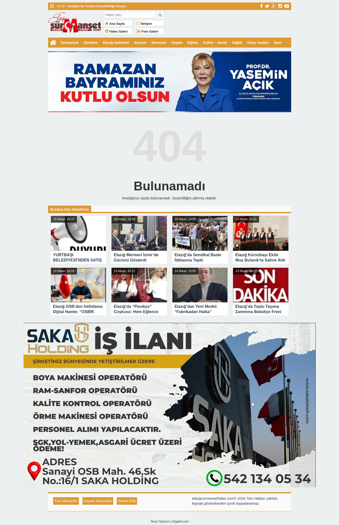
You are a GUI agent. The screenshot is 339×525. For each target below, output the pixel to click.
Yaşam (176, 43)
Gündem (91, 43)
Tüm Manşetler (66, 501)
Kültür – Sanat (215, 43)
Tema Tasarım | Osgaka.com (169, 521)
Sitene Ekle (127, 501)
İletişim (144, 24)
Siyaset (140, 43)
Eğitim (192, 43)
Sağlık (237, 43)
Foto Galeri (147, 31)
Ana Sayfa (115, 24)
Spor (278, 43)
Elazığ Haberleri (116, 43)
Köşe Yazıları (258, 43)
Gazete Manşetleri (98, 501)
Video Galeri (116, 31)
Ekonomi (159, 43)
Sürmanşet (70, 43)
